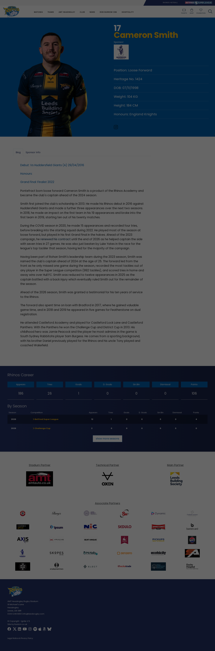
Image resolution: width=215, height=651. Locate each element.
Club (82, 12)
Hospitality (128, 12)
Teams (51, 12)
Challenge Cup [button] (41, 428)
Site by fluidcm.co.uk (17, 624)
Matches (38, 12)
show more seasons (107, 438)
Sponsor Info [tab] (33, 152)
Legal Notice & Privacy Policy (20, 638)
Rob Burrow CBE (108, 12)
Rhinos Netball (170, 2)
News (92, 12)
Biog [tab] (18, 152)
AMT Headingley (67, 12)
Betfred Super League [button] (45, 419)
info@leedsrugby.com (33, 613)
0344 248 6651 (14, 613)
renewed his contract (55, 239)
